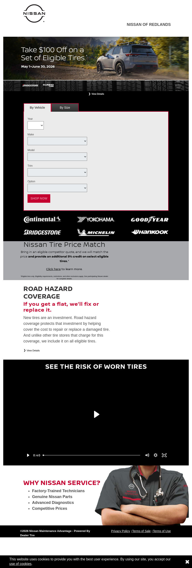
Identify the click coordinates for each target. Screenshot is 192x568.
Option (31, 181)
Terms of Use (162, 535)
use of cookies (20, 564)
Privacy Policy (120, 535)
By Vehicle (37, 109)
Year (30, 118)
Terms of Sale (141, 535)
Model (31, 150)
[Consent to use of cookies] (187, 561)
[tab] (37, 107)
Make (31, 134)
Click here (53, 271)
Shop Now (39, 198)
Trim (30, 165)
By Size (65, 107)
